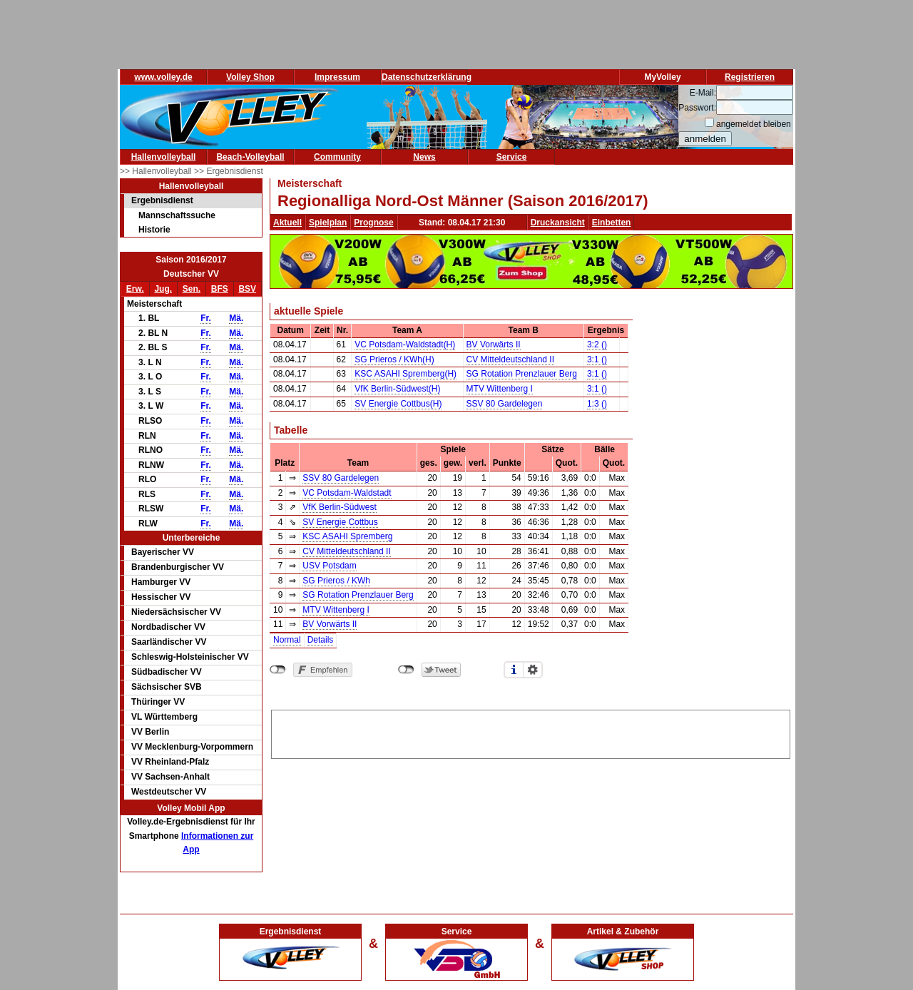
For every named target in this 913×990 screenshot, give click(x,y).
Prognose (373, 223)
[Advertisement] (531, 731)
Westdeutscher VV (168, 792)
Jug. (163, 289)
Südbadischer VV (166, 672)
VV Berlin (150, 732)
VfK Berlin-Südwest (339, 507)
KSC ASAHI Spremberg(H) (405, 374)
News (424, 157)
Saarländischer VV (168, 642)
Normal (287, 640)
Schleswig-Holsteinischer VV (190, 657)
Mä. (236, 318)
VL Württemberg (164, 717)
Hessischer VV (160, 597)
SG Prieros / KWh (336, 581)
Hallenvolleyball (163, 157)
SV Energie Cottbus (339, 522)
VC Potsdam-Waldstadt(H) (405, 344)
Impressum (337, 77)
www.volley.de (163, 77)
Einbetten (611, 223)
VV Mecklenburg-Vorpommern (192, 747)
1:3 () (597, 404)
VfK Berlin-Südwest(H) (397, 389)
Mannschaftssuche (176, 215)
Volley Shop (250, 77)
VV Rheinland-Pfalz (170, 762)
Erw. (135, 289)
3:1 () (597, 359)
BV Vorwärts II (493, 344)
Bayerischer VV (162, 552)
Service (511, 157)
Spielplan (328, 223)
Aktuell (287, 223)
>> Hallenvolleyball (157, 171)
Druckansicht (558, 223)
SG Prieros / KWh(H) (394, 359)
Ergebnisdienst (162, 200)
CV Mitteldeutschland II (510, 359)
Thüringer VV (158, 702)
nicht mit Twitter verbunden (406, 669)
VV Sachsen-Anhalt (170, 777)
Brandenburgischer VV (177, 567)
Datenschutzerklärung (426, 77)
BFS (219, 289)
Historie (154, 230)
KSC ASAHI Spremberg (347, 536)
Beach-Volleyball (250, 157)
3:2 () (597, 344)
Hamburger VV (160, 582)
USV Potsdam (329, 566)
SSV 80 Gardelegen (504, 404)
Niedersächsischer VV (176, 612)
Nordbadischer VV (168, 627)
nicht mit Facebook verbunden (278, 669)
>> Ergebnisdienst (228, 171)
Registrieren (750, 77)
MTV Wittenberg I (499, 389)
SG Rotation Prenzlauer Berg (521, 374)
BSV (247, 289)
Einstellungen (533, 669)
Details (320, 640)
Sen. (191, 289)
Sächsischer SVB (166, 687)
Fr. (205, 318)
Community (337, 157)
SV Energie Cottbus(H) (398, 404)
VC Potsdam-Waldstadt (346, 493)
